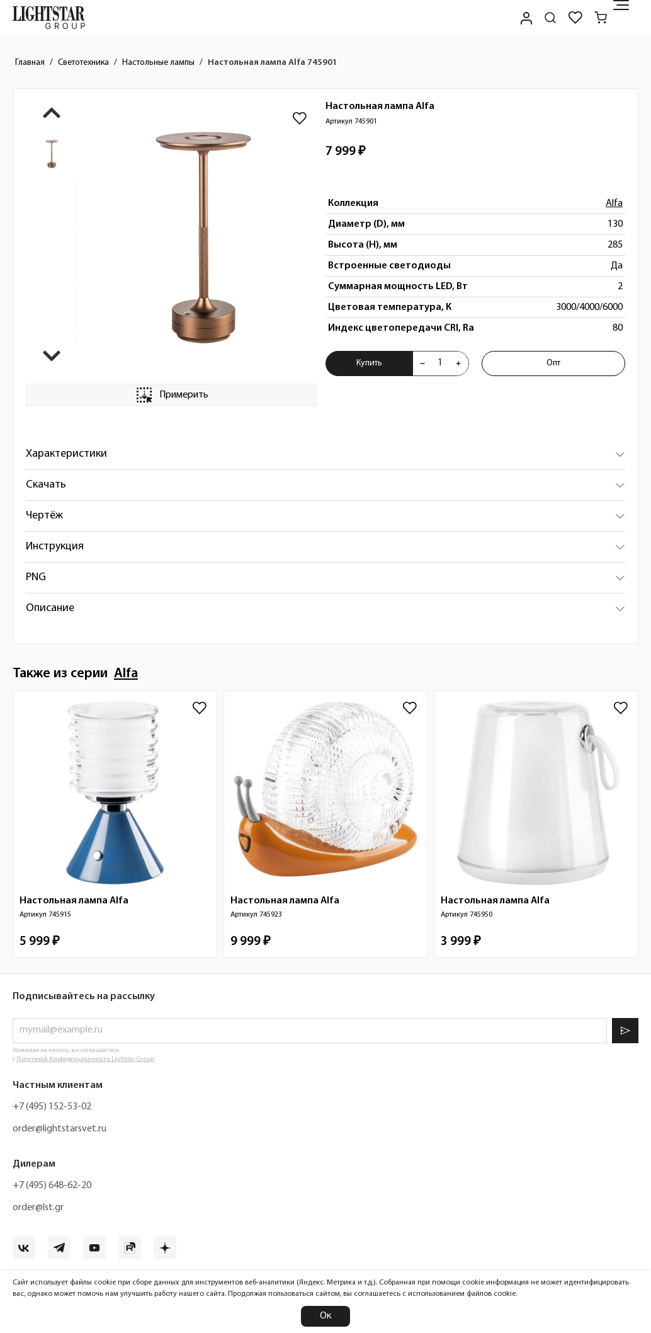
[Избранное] (575, 17)
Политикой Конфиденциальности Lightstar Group (85, 1059)
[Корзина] (600, 17)
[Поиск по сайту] (550, 17)
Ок (325, 1316)
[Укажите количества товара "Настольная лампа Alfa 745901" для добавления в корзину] (440, 363)
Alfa (614, 203)
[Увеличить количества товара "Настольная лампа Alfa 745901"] (458, 363)
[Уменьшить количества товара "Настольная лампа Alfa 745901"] (422, 363)
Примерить (171, 395)
